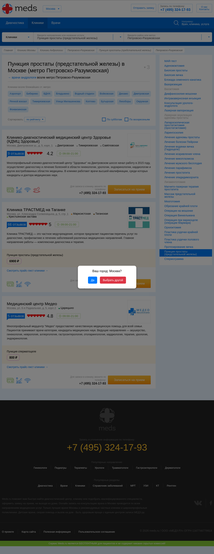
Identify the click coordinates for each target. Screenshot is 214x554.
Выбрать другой (113, 280)
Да (92, 280)
